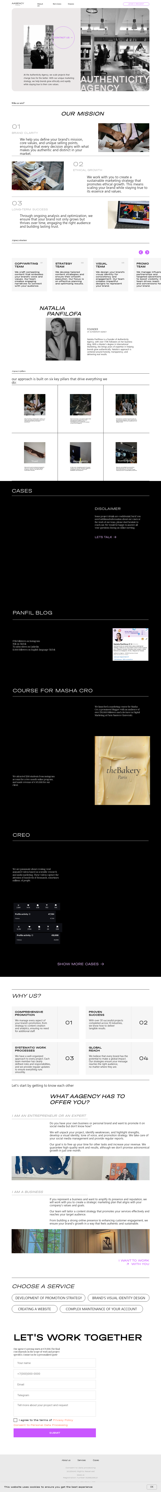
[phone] (55, 1373)
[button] (63, 37)
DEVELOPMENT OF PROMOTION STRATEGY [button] (48, 1298)
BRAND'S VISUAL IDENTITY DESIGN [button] (118, 1298)
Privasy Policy (63, 1420)
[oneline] (55, 1395)
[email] (55, 1384)
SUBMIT (54, 1432)
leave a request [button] (136, 4)
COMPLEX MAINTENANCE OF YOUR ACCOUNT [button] (101, 1309)
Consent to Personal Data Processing (41, 1425)
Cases (71, 4)
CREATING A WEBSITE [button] (34, 1309)
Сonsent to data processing (81, 1468)
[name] (55, 1362)
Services (57, 4)
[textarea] (55, 1408)
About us (66, 1460)
